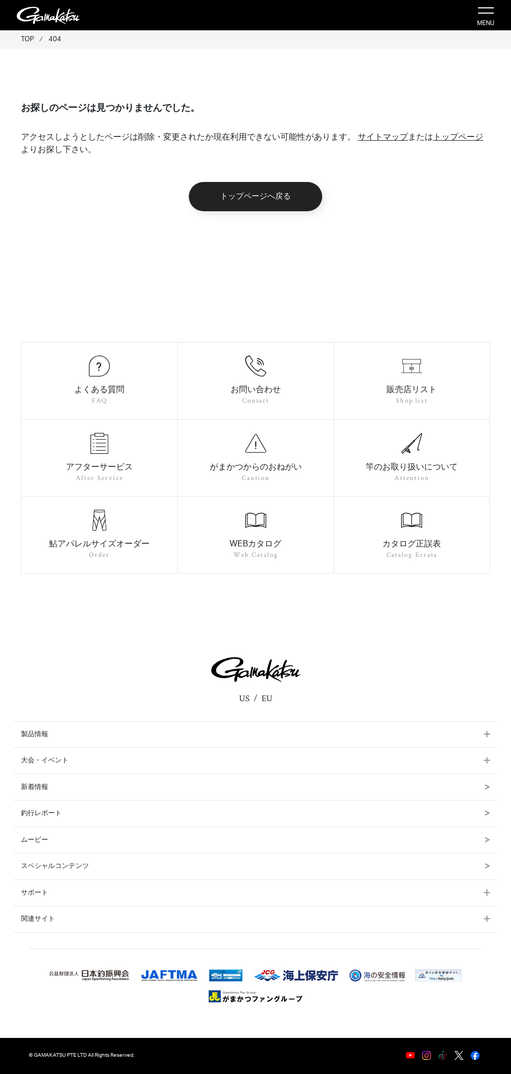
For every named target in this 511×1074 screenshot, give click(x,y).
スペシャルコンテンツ (255, 866)
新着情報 (255, 787)
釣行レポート (255, 813)
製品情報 (34, 734)
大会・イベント (45, 760)
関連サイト (38, 919)
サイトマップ (383, 137)
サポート (34, 892)
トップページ (458, 137)
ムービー (255, 840)
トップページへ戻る (255, 196)
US (244, 698)
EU (267, 698)
